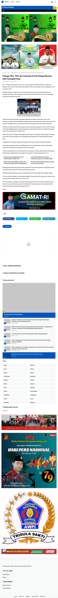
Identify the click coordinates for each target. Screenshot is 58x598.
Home (15, 596)
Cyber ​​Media (6, 574)
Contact (18, 1)
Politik (5, 398)
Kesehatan (32, 376)
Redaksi (28, 596)
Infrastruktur (7, 376)
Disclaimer (42, 596)
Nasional (32, 383)
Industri (32, 372)
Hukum (5, 372)
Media (5, 383)
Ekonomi (32, 365)
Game (5, 369)
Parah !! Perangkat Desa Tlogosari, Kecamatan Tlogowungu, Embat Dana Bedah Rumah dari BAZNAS (31, 340)
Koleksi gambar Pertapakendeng (13, 314)
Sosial (31, 398)
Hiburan (32, 369)
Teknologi (6, 402)
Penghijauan (33, 395)
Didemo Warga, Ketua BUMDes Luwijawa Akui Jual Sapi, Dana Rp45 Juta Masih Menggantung (15, 162)
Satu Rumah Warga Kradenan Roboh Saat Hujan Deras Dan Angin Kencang (42, 162)
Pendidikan (6, 395)
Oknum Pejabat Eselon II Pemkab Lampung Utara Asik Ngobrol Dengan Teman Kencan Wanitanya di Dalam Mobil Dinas (33, 347)
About (12, 1)
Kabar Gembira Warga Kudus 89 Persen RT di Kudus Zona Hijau (27, 354)
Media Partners (7, 585)
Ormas (5, 391)
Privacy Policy (35, 596)
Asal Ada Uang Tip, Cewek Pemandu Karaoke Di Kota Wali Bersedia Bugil (29, 333)
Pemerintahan (33, 391)
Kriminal (6, 380)
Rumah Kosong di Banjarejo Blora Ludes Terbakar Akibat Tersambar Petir (13, 157)
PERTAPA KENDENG (8, 7)
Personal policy (7, 588)
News (8, 72)
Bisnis (5, 365)
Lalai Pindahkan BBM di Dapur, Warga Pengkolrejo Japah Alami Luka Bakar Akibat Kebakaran (41, 158)
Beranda (7, 1)
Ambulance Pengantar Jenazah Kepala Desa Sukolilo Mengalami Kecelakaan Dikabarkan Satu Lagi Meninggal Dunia (30, 320)
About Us (21, 596)
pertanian (32, 402)
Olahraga (32, 387)
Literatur (32, 380)
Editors (4, 577)
